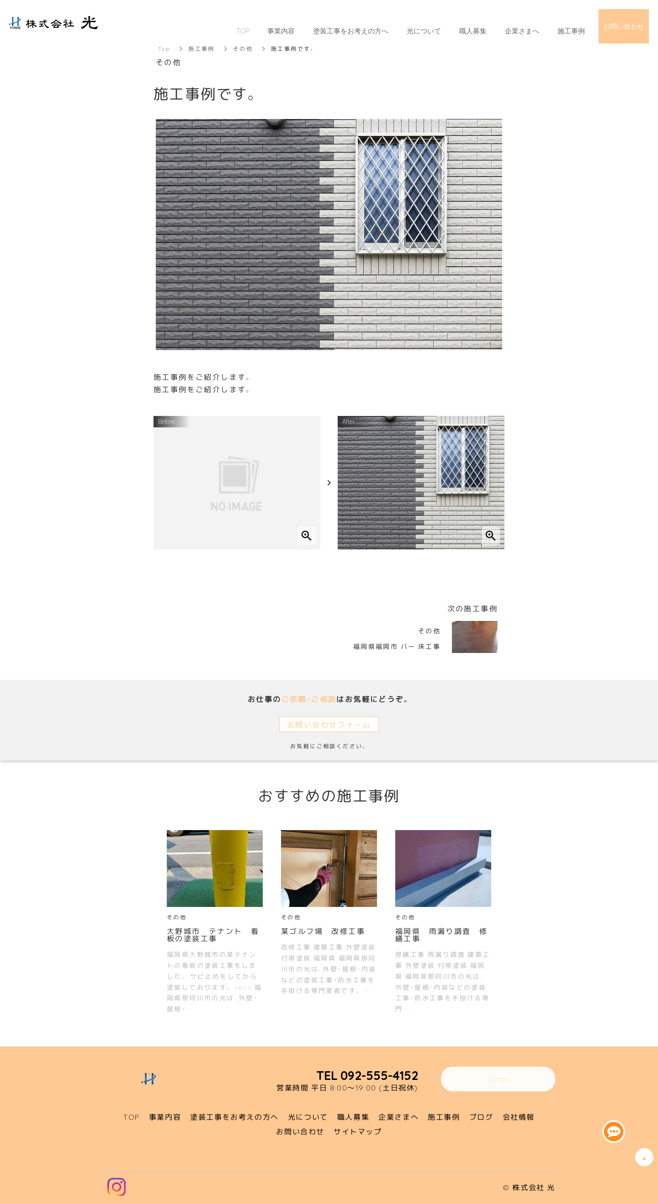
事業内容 (281, 30)
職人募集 (473, 30)
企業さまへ (522, 30)
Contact (498, 1079)
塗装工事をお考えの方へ (350, 30)
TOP (242, 30)
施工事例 (571, 30)
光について (424, 30)
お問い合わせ (623, 26)
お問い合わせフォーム (329, 724)
